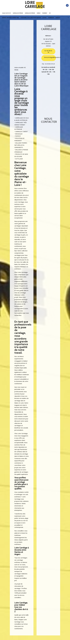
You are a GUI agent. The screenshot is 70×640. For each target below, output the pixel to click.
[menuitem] (6, 13)
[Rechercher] (68, 17)
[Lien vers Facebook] (67, 5)
